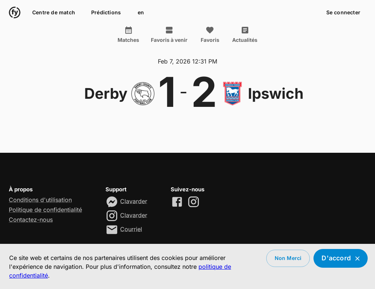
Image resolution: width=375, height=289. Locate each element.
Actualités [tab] (244, 34)
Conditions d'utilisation (40, 199)
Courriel (131, 228)
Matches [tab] (128, 34)
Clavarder (133, 201)
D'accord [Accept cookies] (340, 258)
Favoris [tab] (209, 34)
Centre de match (53, 12)
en (140, 12)
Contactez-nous (31, 219)
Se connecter (343, 12)
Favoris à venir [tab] (169, 34)
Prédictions (106, 12)
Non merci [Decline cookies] (288, 258)
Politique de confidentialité (45, 209)
